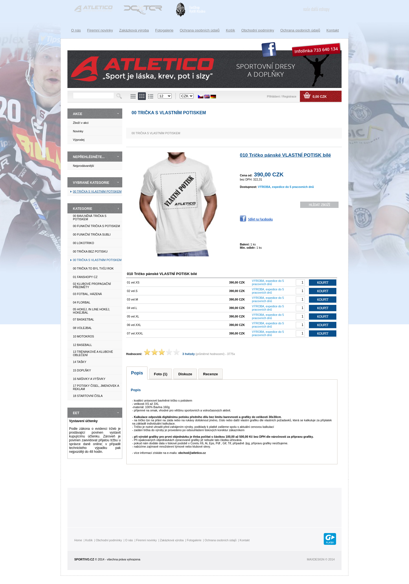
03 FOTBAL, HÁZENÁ (87, 294)
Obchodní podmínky (257, 30)
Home (78, 540)
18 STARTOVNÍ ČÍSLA (88, 395)
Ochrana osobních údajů (300, 30)
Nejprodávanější (83, 165)
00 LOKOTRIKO (83, 243)
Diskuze (185, 374)
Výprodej (78, 139)
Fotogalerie (164, 30)
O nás (76, 30)
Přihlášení (274, 96)
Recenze (210, 374)
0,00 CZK (319, 97)
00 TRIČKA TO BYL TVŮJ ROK (93, 268)
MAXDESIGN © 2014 (321, 559)
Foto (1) (160, 374)
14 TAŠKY (79, 361)
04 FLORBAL (81, 302)
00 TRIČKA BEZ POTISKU (90, 251)
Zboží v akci (81, 122)
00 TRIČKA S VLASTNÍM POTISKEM (97, 191)
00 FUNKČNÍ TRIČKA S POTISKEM (96, 226)
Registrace (289, 96)
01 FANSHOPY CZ (85, 277)
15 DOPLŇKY (82, 370)
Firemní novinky (100, 30)
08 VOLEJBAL (82, 328)
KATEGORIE (82, 209)
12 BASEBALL (82, 345)
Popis (137, 373)
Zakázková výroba (134, 30)
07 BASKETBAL (83, 319)
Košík (230, 30)
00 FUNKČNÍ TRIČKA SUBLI (91, 234)
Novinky (78, 131)
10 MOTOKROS (83, 336)
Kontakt (332, 30)
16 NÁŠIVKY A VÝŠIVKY (89, 378)
